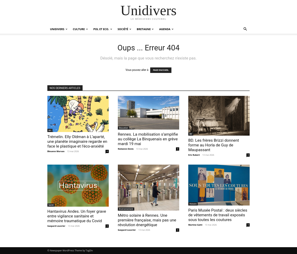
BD (190, 134)
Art (49, 130)
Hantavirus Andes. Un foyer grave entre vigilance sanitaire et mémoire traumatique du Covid (76, 216)
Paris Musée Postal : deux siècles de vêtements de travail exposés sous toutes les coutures (217, 215)
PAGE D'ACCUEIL (161, 70)
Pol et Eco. (102, 29)
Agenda (166, 29)
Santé (51, 205)
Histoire (193, 203)
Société (124, 29)
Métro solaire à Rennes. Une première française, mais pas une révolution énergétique (147, 220)
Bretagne (145, 29)
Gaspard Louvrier (56, 225)
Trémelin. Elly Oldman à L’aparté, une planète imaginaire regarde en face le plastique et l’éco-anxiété (77, 141)
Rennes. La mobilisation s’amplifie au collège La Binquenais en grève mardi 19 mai (148, 139)
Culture (80, 29)
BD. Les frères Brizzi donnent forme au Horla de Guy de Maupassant (213, 145)
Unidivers (58, 29)
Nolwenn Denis (126, 148)
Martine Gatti (195, 224)
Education (123, 128)
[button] (245, 29)
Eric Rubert (194, 154)
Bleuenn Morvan (56, 151)
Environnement (126, 209)
